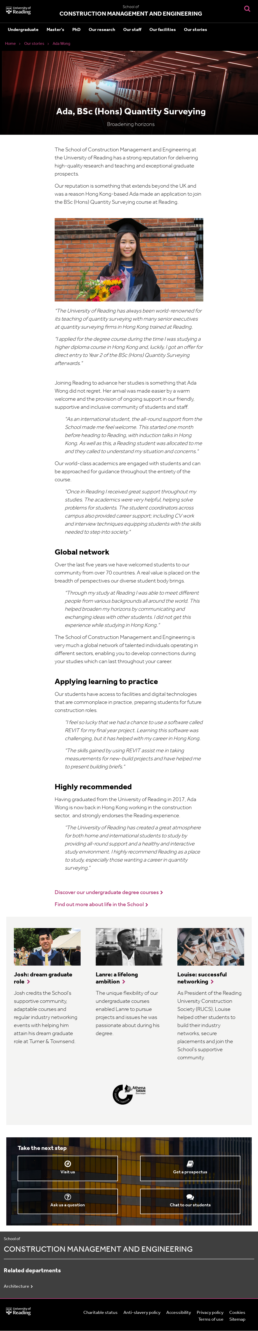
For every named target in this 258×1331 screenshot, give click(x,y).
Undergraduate (23, 29)
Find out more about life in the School (99, 905)
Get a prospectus (190, 1172)
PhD (76, 29)
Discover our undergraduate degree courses (107, 893)
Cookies (237, 1312)
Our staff (132, 29)
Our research (102, 29)
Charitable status (100, 1312)
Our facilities (162, 29)
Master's (55, 29)
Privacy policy (210, 1312)
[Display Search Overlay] (247, 8)
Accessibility (178, 1312)
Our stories (195, 29)
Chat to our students (190, 1205)
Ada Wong (61, 44)
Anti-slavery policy (141, 1312)
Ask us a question (67, 1205)
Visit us (67, 1172)
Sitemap (237, 1319)
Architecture (16, 1286)
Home (10, 44)
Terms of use (210, 1319)
